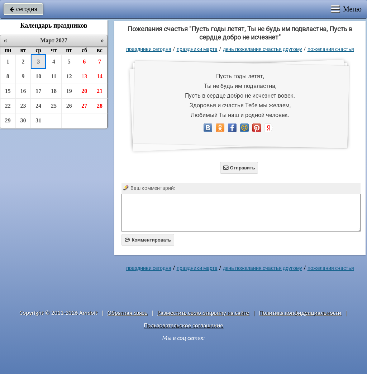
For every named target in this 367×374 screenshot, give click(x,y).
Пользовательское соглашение (183, 325)
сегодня (23, 9)
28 (100, 106)
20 (84, 91)
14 (100, 76)
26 (69, 106)
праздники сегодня (148, 49)
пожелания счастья (331, 49)
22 (8, 106)
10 (38, 76)
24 (38, 106)
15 (8, 91)
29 (8, 120)
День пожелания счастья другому (262, 49)
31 (38, 120)
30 (23, 120)
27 (84, 106)
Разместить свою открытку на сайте (203, 313)
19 (69, 91)
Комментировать (148, 240)
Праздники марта (197, 49)
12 (69, 76)
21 (100, 91)
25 (54, 106)
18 (54, 91)
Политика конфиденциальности (300, 313)
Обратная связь (128, 313)
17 (38, 91)
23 (23, 106)
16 (23, 91)
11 (53, 76)
